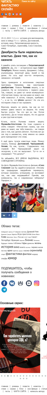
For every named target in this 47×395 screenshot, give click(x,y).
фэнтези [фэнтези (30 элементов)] (26, 253)
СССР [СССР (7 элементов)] (25, 237)
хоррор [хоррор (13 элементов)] (35, 254)
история (4, 43)
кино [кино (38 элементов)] (16, 246)
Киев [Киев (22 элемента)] (3, 236)
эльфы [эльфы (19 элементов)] (4, 258)
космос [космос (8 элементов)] (28, 247)
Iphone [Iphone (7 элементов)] (11, 232)
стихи (3, 28)
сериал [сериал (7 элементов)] (21, 251)
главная (4, 25)
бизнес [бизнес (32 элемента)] (29, 239)
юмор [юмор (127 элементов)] (12, 258)
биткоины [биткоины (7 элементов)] (37, 240)
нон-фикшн (33, 28)
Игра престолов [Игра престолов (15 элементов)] (24, 234)
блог (21, 28)
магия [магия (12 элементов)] (40, 247)
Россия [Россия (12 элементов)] (21, 237)
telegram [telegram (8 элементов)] (18, 232)
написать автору (37, 30)
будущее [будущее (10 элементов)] (4, 243)
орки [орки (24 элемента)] (9, 250)
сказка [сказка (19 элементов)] (26, 250)
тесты (7, 30)
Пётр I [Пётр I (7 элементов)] (15, 237)
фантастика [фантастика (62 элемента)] (14, 254)
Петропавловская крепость (26, 43)
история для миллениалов (31, 38)
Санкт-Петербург (8, 45)
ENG (4, 17)
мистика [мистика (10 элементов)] (4, 251)
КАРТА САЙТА (20, 30)
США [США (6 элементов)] (29, 237)
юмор (3, 48)
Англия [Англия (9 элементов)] (23, 232)
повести (26, 25)
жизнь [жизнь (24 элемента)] (38, 242)
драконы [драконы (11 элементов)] (30, 243)
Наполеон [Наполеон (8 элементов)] (9, 237)
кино (11, 43)
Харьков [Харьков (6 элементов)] (22, 240)
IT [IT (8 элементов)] (14, 232)
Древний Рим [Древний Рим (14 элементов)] (32, 231)
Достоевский (33, 40)
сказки (13, 28)
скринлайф (22, 45)
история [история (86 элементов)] (7, 246)
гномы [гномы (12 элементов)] (10, 243)
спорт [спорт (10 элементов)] (3, 254)
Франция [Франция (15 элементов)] (15, 240)
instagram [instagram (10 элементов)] (4, 232)
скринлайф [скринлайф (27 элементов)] (36, 250)
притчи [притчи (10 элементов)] (15, 251)
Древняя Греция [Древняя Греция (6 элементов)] (6, 234)
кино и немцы (7, 40)
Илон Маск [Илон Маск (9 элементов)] (35, 234)
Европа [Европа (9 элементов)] (14, 234)
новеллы (37, 25)
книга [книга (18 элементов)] (22, 247)
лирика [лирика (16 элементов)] (34, 247)
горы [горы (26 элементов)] (24, 242)
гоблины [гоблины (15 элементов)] (17, 243)
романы (15, 25)
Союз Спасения (34, 45)
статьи (44, 28)
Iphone (24, 40)
